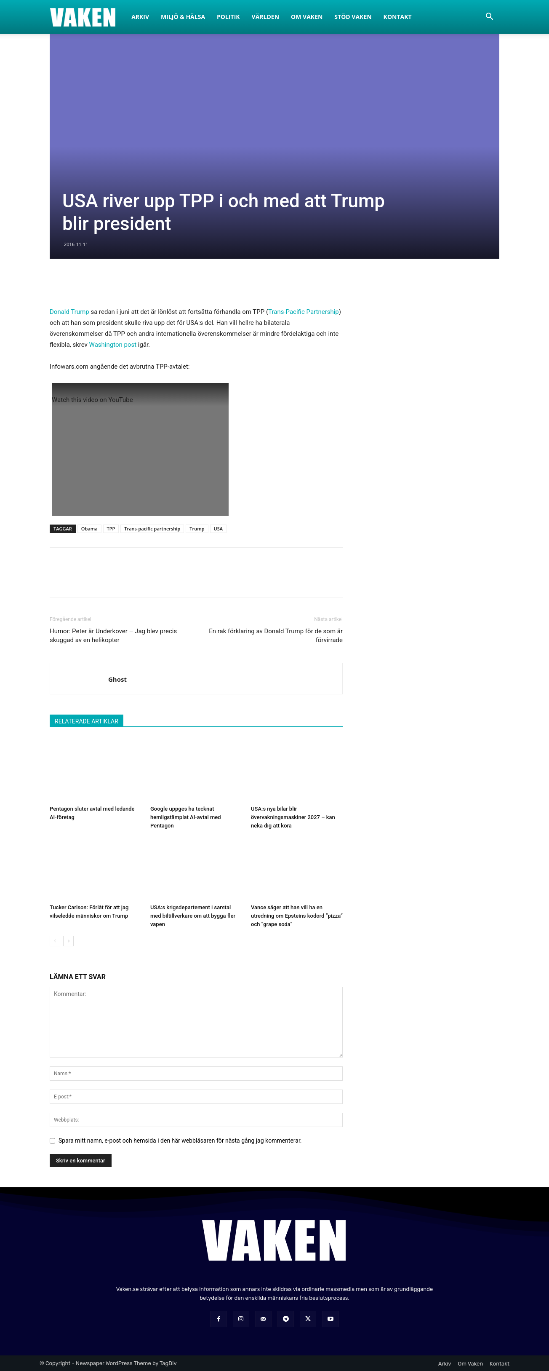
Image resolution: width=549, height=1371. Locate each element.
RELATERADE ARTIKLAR (86, 721)
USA (218, 528)
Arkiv (140, 17)
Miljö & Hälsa (183, 17)
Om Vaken (306, 17)
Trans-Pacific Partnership (303, 312)
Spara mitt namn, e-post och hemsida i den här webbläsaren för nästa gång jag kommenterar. (180, 1140)
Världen (266, 17)
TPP (111, 528)
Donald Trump (69, 312)
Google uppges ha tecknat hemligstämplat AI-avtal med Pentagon (185, 817)
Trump (196, 528)
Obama (89, 528)
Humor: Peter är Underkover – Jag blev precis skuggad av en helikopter (113, 635)
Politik (228, 17)
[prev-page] (55, 941)
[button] (489, 17)
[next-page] (68, 941)
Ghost (117, 679)
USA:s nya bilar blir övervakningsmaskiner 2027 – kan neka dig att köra (293, 817)
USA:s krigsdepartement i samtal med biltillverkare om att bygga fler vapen (192, 915)
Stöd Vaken (352, 17)
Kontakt (398, 17)
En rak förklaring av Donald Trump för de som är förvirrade (276, 635)
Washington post (113, 344)
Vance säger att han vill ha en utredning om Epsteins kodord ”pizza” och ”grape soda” (297, 915)
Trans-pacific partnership (152, 528)
